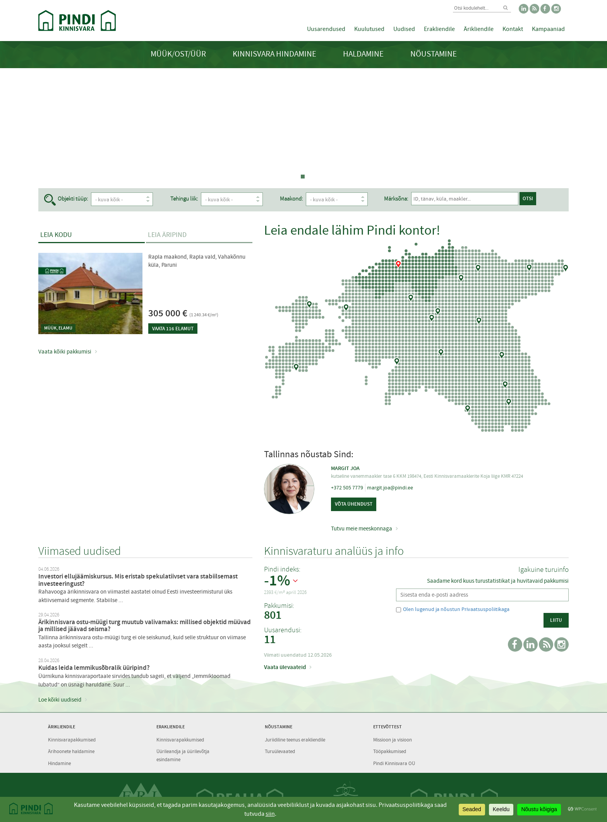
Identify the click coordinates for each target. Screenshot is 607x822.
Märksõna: (417, 198)
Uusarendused (326, 29)
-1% (277, 581)
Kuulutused (369, 29)
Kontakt (512, 29)
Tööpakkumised (389, 751)
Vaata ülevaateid (285, 667)
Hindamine (59, 763)
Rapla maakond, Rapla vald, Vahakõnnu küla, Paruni (196, 261)
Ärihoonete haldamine (71, 751)
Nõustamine (433, 54)
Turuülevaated (280, 751)
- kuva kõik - (124, 199)
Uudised (404, 29)
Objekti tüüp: (73, 198)
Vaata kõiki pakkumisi (64, 351)
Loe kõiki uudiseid (59, 700)
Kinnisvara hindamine (274, 54)
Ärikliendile (479, 29)
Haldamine (363, 54)
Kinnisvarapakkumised (72, 739)
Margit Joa (345, 468)
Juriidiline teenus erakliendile (295, 739)
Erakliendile (439, 29)
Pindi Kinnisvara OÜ (394, 763)
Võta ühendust (353, 504)
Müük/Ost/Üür (178, 54)
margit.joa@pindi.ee (390, 487)
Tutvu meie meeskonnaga (361, 528)
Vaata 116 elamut (173, 328)
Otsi (522, 198)
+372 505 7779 (347, 487)
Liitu (556, 620)
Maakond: (306, 198)
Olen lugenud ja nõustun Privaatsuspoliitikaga (456, 609)
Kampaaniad (548, 29)
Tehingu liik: (191, 198)
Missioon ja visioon (392, 739)
